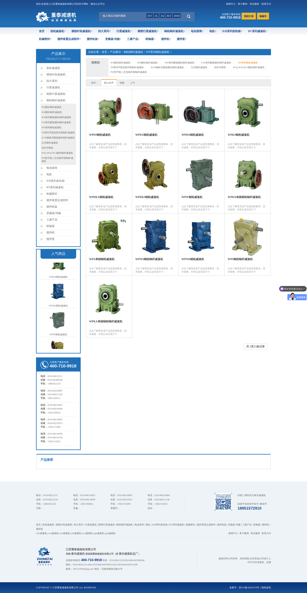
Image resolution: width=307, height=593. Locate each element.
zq (162, 15)
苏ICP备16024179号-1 (250, 587)
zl (156, 15)
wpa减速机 (110, 533)
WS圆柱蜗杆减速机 (51, 107)
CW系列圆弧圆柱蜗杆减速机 (56, 122)
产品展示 (115, 52)
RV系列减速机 (257, 31)
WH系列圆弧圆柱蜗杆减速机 (56, 117)
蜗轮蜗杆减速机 (174, 31)
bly (169, 15)
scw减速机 (64, 533)
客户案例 (242, 4)
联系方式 (266, 4)
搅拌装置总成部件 (69, 39)
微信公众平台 (98, 4)
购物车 (263, 16)
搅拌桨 (182, 39)
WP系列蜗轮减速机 (51, 127)
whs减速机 (75, 533)
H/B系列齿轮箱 (232, 31)
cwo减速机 (53, 533)
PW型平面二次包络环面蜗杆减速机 (128, 72)
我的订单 (249, 16)
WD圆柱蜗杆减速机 (52, 112)
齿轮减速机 (58, 31)
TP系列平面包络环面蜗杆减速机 (58, 132)
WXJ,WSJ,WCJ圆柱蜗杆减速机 (57, 153)
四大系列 (104, 31)
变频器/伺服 (113, 39)
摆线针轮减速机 (81, 31)
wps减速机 (98, 533)
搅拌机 (166, 39)
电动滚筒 (197, 31)
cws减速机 (87, 533)
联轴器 (150, 39)
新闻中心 (231, 4)
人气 (132, 82)
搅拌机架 (93, 39)
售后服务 (254, 4)
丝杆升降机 (47, 147)
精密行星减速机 (148, 31)
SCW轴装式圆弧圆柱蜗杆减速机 (58, 137)
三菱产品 (133, 39)
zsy (150, 15)
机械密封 (45, 39)
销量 (122, 82)
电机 (212, 31)
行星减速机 (124, 31)
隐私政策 (266, 587)
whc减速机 (41, 533)
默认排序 (109, 82)
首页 (41, 31)
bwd (177, 15)
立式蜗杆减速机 (50, 142)
